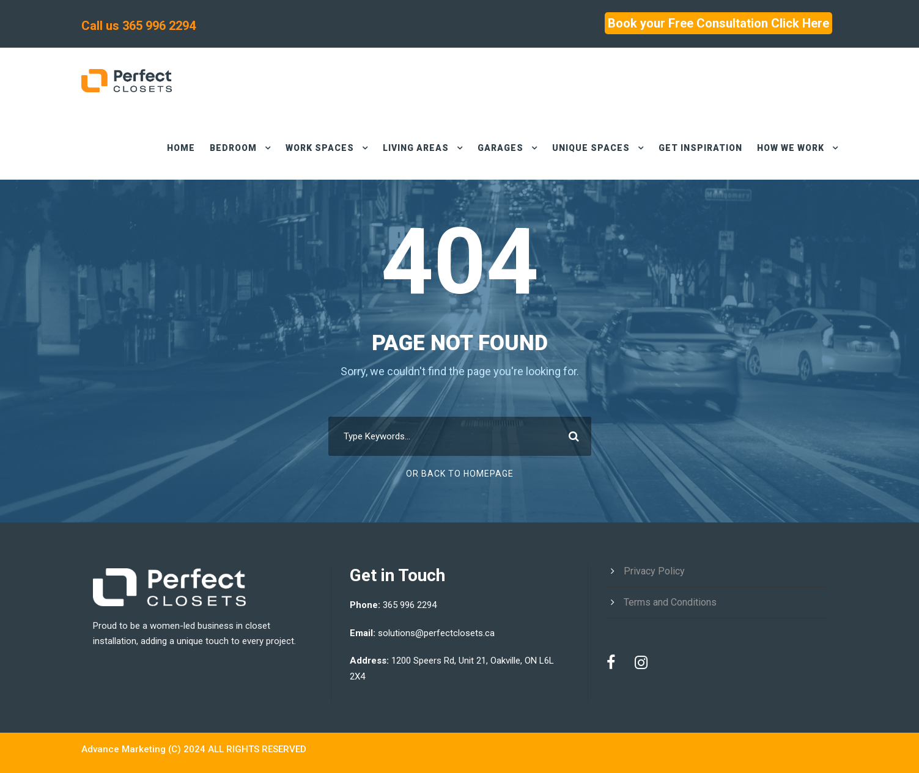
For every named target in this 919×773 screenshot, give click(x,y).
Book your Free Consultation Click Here (713, 23)
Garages (493, 148)
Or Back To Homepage (459, 473)
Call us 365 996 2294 (140, 25)
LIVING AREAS (406, 148)
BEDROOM (219, 148)
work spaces (308, 148)
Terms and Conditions (671, 602)
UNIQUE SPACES (584, 148)
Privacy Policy (654, 571)
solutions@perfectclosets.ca (437, 633)
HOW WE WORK (787, 148)
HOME (166, 148)
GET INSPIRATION (694, 148)
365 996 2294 (412, 605)
